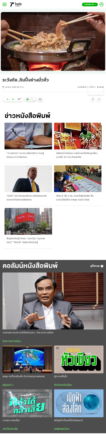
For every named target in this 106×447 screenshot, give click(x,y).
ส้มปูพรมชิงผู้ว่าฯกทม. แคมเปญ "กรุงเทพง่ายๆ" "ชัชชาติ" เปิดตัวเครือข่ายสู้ (26, 240)
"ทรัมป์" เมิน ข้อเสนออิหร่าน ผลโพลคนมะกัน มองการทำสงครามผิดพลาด (27, 198)
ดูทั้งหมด (96, 266)
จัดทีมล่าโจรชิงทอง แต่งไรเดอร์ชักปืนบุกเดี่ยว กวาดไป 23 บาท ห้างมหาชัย (76, 155)
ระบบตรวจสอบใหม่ (11, 420)
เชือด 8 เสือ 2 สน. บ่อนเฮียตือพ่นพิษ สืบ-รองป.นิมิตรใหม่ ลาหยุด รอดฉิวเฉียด (75, 198)
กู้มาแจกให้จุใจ (60, 376)
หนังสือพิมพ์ (81, 87)
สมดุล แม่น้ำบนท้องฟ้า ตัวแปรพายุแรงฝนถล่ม (24, 376)
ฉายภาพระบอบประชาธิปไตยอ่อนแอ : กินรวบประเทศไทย (28, 332)
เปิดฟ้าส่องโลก (61, 429)
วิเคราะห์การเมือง (12, 341)
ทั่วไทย (91, 87)
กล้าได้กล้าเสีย (10, 429)
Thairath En (90, 5)
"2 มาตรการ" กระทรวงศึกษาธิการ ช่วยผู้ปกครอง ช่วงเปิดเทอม (25, 155)
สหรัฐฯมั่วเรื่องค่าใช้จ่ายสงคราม (68, 420)
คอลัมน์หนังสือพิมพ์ (30, 266)
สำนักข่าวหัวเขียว (63, 385)
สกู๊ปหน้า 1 (8, 385)
